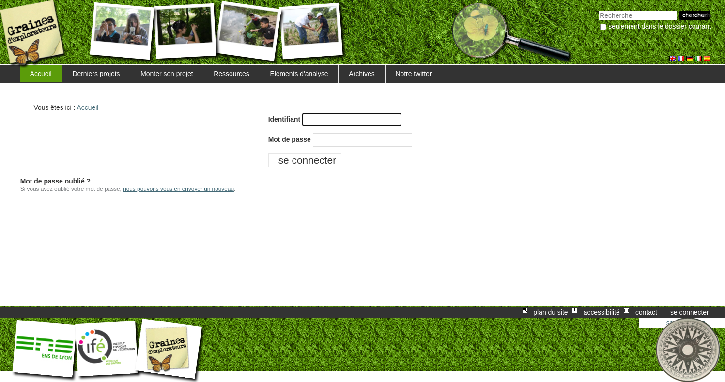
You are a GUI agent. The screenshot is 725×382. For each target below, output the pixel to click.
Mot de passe (289, 139)
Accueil (41, 73)
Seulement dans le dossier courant (659, 26)
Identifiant (284, 119)
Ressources (231, 73)
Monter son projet (166, 73)
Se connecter (689, 312)
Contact (646, 312)
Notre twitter (413, 73)
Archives (361, 73)
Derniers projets (96, 73)
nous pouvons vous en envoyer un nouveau (178, 188)
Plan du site (550, 312)
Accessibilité (602, 312)
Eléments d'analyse (299, 73)
